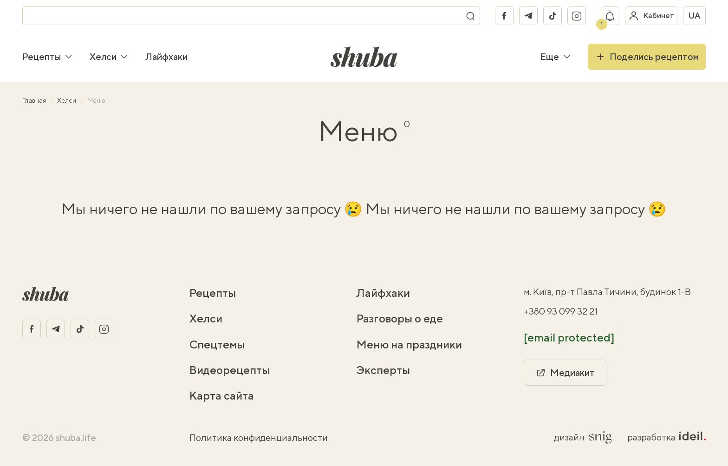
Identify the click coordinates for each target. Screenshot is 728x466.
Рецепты (47, 56)
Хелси (109, 56)
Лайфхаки (166, 56)
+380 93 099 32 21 (561, 311)
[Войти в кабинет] (651, 16)
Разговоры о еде (400, 318)
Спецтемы (217, 344)
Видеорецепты (229, 369)
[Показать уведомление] (610, 16)
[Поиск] (470, 16)
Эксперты (383, 369)
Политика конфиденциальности (258, 437)
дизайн (583, 437)
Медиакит (565, 372)
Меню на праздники (409, 344)
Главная (34, 100)
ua (694, 15)
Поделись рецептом (647, 56)
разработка (666, 437)
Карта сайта (221, 395)
